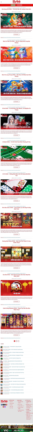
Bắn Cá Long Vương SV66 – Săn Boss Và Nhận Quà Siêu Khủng (13, 352)
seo (20, 11)
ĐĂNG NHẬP (12, 403)
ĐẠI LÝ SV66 (20, 404)
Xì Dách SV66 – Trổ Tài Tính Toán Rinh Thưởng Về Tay (17, 142)
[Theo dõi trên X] (3, 404)
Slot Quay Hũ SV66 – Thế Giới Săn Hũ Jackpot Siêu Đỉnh (16, 9)
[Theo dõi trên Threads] (5, 404)
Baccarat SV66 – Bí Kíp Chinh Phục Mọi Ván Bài (11, 375)
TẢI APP (11, 404)
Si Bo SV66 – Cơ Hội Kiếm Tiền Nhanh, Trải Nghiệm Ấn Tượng (13, 355)
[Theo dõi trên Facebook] (1, 404)
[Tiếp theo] (18, 341)
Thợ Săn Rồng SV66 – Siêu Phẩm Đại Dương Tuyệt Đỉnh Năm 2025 (14, 378)
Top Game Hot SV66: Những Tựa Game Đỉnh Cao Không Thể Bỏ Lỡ (12, 37)
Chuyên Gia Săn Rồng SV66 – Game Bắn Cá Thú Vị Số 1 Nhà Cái (13, 381)
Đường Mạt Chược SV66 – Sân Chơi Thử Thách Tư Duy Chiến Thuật (14, 366)
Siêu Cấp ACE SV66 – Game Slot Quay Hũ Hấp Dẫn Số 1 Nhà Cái (13, 392)
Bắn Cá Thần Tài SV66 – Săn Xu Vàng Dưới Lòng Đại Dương (12, 349)
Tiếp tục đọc (16, 34)
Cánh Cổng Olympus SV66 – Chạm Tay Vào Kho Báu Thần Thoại (13, 372)
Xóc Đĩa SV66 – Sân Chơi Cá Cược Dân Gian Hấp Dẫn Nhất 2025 (13, 369)
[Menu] (1, 2)
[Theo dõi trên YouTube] (3, 407)
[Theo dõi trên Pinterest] (6, 404)
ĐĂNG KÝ (11, 401)
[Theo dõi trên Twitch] (5, 407)
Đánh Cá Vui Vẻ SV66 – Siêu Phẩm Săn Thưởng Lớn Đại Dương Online (14, 384)
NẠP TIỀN (11, 406)
